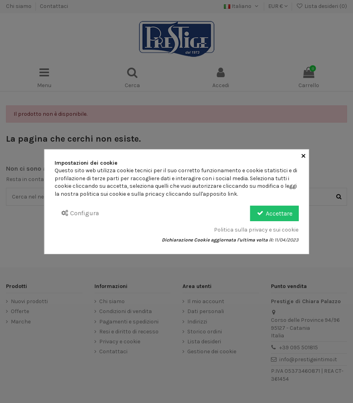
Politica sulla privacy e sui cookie (256, 229)
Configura (80, 213)
